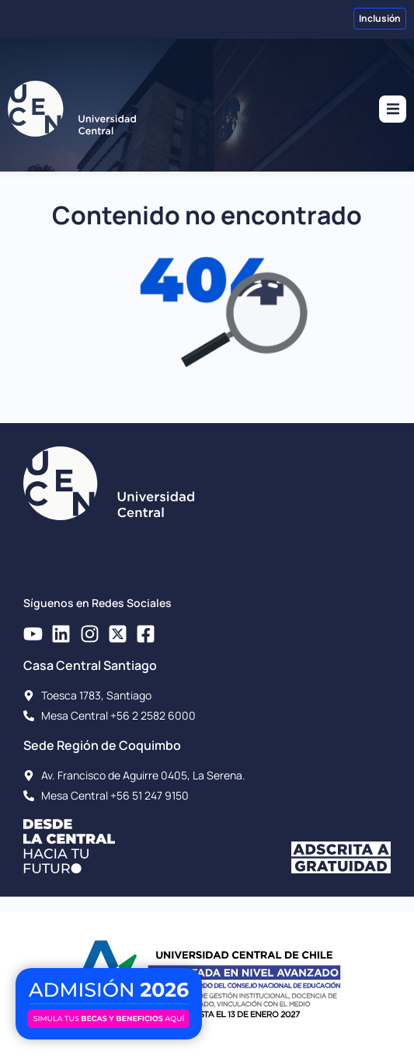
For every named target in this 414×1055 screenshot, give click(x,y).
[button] (392, 109)
